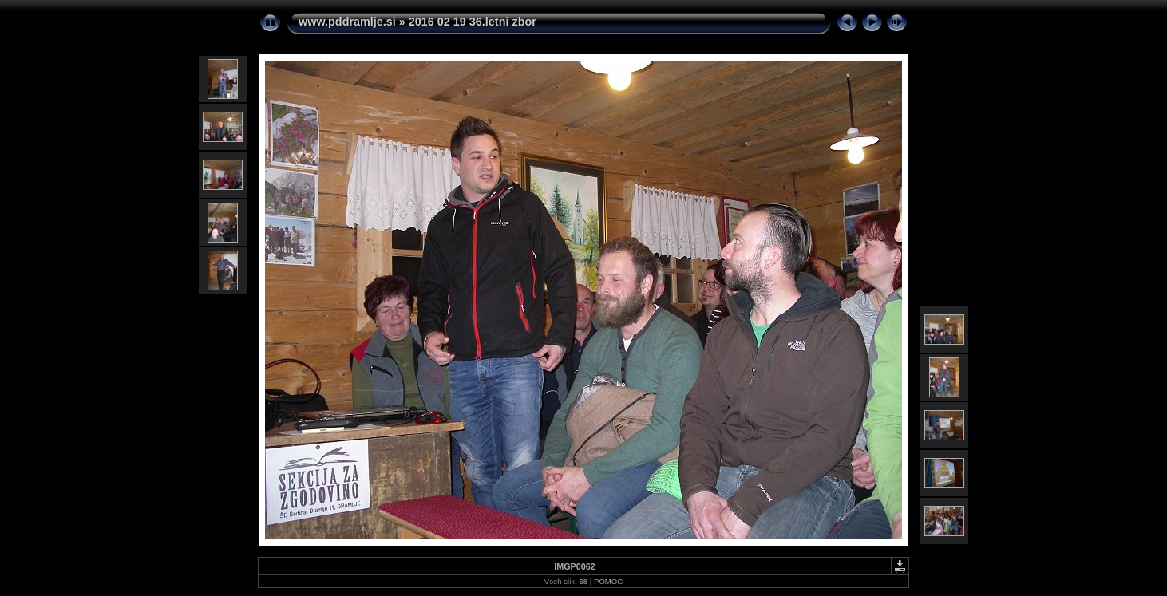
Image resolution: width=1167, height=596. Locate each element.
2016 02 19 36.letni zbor (472, 21)
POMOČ (608, 581)
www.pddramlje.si (347, 21)
